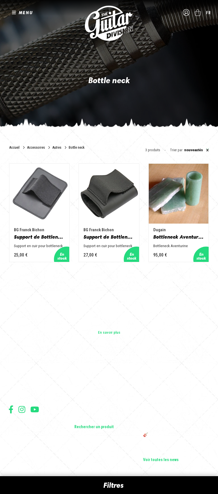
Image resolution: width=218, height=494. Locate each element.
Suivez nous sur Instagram (21, 409)
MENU (26, 12)
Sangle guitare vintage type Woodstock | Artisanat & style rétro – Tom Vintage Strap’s (176, 393)
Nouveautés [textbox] (196, 150)
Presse (14, 395)
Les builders (18, 371)
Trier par (176, 150)
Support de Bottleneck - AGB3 (39, 237)
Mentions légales (21, 436)
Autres (56, 147)
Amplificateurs (86, 395)
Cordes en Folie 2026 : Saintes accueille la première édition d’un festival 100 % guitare (175, 376)
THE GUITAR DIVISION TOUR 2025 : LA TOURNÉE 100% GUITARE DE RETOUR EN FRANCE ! (175, 422)
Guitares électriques (90, 371)
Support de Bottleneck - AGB (108, 237)
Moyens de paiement (23, 448)
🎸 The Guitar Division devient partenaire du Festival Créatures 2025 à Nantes (176, 437)
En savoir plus (109, 332)
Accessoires (36, 147)
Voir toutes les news (161, 460)
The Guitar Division (109, 23)
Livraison (15, 454)
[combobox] (196, 150)
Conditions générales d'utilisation (33, 423)
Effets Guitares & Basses (94, 403)
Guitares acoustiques (91, 379)
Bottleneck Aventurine (178, 237)
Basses (80, 387)
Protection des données (26, 442)
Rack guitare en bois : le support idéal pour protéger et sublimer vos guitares (174, 407)
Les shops (17, 379)
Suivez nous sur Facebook (11, 409)
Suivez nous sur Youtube (34, 409)
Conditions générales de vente (30, 429)
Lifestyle (81, 419)
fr (208, 12)
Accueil (14, 147)
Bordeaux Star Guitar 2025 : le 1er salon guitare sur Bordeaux (174, 449)
